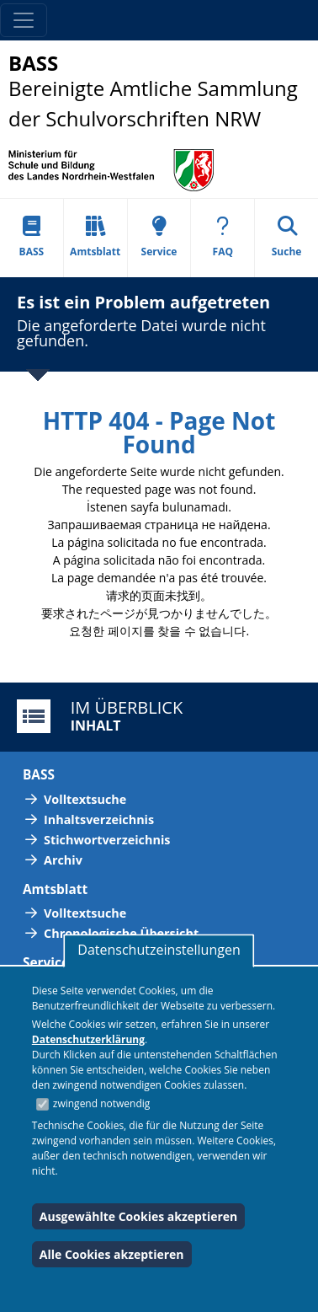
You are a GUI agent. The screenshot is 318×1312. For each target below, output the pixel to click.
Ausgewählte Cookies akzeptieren (139, 1216)
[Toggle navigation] (23, 20)
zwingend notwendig (102, 1103)
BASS (32, 237)
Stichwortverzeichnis (107, 840)
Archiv (63, 860)
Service (159, 237)
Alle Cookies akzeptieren (112, 1254)
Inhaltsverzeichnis (99, 819)
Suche (287, 237)
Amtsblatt (95, 237)
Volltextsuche (85, 799)
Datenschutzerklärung (88, 1039)
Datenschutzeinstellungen (158, 949)
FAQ (223, 237)
